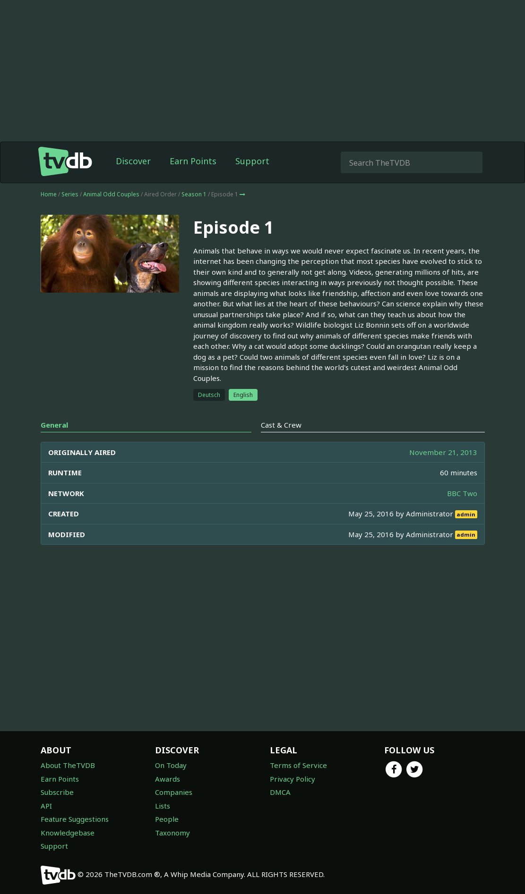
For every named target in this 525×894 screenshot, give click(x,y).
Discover (133, 161)
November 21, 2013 (443, 452)
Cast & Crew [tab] (281, 425)
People (167, 819)
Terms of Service (298, 765)
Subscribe (57, 792)
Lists (162, 805)
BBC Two (462, 493)
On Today (171, 765)
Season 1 (194, 194)
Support (252, 161)
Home (49, 194)
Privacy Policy (292, 779)
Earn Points (193, 161)
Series (69, 194)
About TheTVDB (68, 765)
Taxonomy (172, 832)
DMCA (280, 792)
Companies (173, 792)
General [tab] (54, 425)
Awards (167, 779)
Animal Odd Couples (111, 194)
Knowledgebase (68, 832)
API (46, 805)
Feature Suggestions (75, 819)
